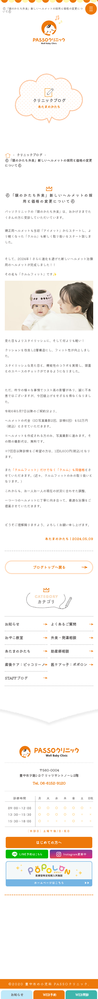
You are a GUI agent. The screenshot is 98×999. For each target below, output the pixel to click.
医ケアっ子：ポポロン (69, 664)
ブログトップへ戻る (49, 567)
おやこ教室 (14, 637)
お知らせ (12, 624)
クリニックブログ (29, 155)
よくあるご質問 (63, 624)
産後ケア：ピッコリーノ (25, 664)
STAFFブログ (16, 678)
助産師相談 (60, 651)
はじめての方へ (49, 842)
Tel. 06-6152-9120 (49, 783)
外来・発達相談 (63, 637)
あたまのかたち (17, 651)
